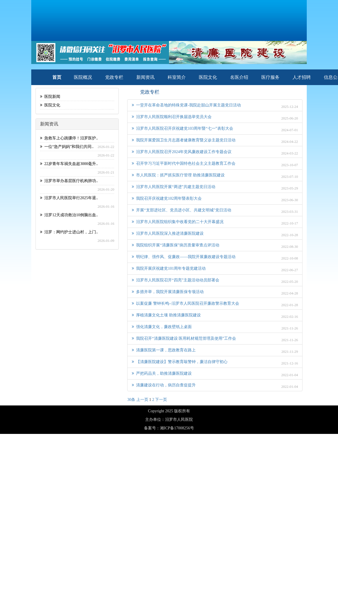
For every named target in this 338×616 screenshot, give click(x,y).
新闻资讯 (145, 77)
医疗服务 (270, 77)
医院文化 (208, 77)
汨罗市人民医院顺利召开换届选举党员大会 (172, 117)
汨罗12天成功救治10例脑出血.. (69, 215)
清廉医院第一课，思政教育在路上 (164, 350)
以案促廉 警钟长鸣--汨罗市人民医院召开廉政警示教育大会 (185, 303)
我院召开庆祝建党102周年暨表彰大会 (167, 198)
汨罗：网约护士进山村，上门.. (69, 232)
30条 (131, 399)
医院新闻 (50, 96)
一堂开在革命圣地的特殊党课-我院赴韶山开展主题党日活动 (186, 105)
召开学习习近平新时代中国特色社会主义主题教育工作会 (183, 163)
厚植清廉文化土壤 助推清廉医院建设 (166, 315)
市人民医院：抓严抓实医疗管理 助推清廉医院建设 (178, 175)
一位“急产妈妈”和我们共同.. (66, 147)
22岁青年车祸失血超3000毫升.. (69, 164)
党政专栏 (114, 77)
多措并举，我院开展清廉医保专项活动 (168, 292)
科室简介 (177, 77)
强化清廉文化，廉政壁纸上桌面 (162, 327)
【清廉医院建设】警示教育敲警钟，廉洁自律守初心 (180, 362)
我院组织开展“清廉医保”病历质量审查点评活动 (175, 245)
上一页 (142, 399)
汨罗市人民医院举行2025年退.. (69, 198)
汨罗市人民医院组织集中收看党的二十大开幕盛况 (178, 222)
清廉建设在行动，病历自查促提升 (164, 385)
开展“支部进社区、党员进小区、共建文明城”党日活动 (181, 210)
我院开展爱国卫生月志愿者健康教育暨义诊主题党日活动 (183, 140)
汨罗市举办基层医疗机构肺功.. (69, 181)
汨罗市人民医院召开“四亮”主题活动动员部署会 (175, 280)
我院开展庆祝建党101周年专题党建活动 (169, 268)
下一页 (161, 399)
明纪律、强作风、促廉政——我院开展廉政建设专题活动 (183, 257)
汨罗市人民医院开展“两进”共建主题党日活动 (173, 187)
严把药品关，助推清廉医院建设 (162, 373)
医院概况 (83, 77)
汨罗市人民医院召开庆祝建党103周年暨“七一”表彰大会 (182, 128)
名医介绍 (239, 77)
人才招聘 (302, 77)
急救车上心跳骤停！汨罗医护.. (69, 138)
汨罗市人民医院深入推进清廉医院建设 (168, 233)
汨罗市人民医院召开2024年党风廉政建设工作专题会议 (181, 152)
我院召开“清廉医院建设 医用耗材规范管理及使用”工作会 (184, 338)
